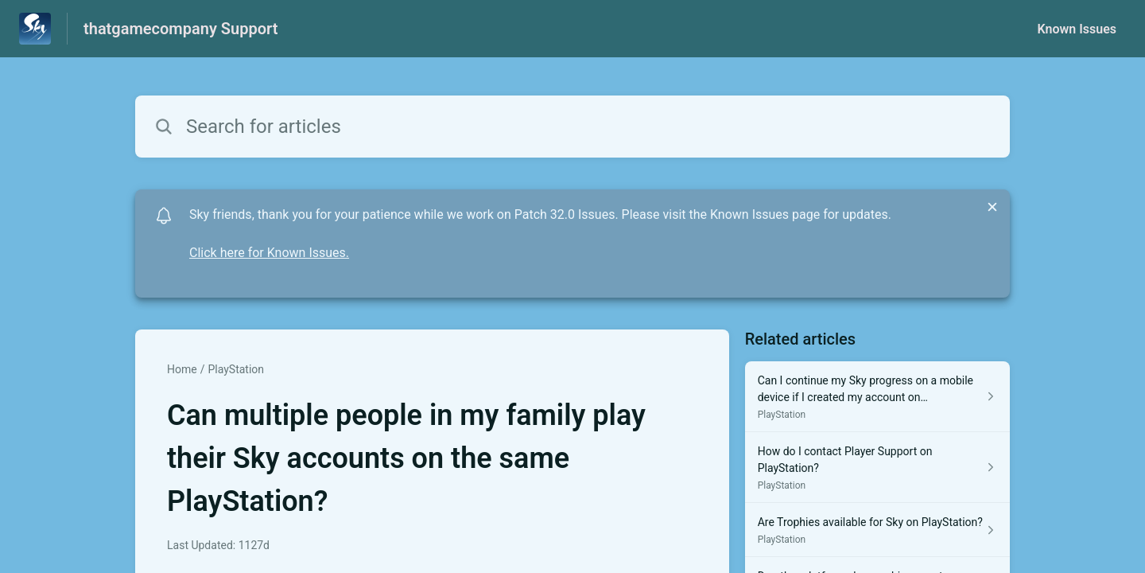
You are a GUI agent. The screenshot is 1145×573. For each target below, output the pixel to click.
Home (182, 369)
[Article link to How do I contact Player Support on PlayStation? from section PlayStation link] (877, 467)
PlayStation (236, 369)
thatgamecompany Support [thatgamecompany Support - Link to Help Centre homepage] (180, 28)
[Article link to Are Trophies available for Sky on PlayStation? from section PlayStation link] (877, 530)
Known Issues (1076, 29)
